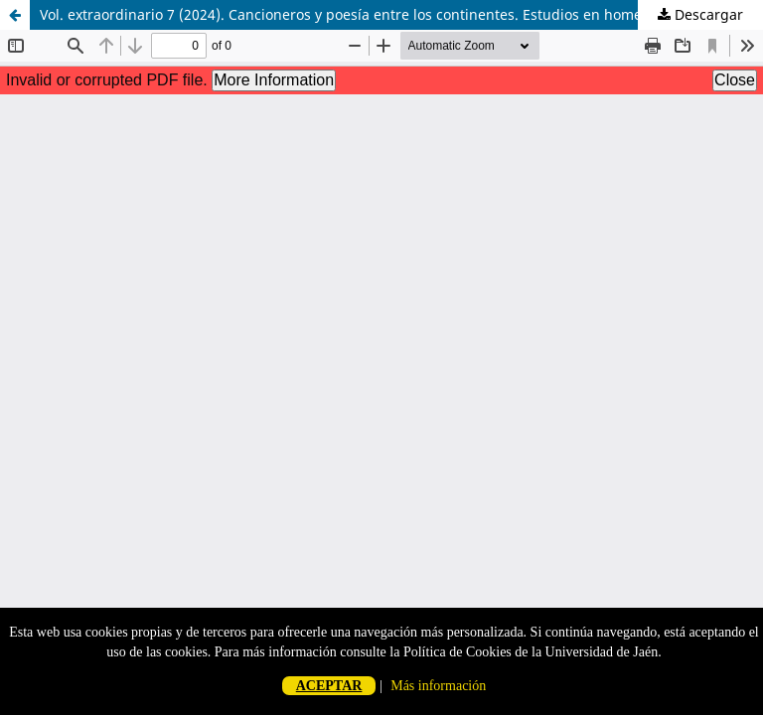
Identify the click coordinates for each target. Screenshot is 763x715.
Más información (438, 685)
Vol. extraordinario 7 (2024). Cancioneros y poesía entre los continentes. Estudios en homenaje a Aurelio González (401, 14)
